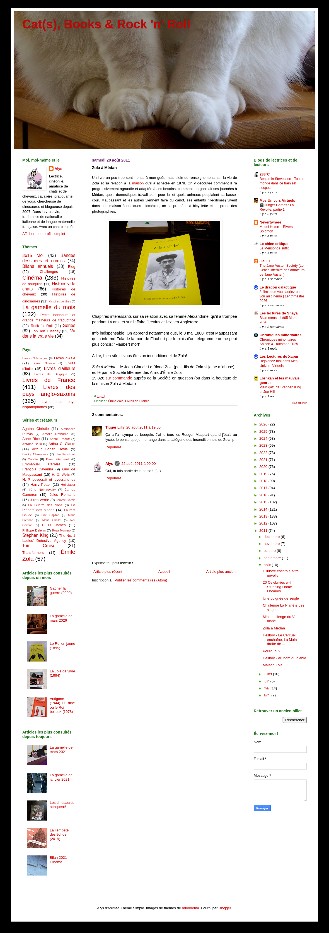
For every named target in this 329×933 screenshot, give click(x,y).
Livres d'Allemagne (34, 358)
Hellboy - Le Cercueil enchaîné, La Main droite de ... (280, 639)
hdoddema (190, 908)
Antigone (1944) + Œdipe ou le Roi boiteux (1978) (62, 705)
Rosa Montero (61, 530)
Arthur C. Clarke (62, 444)
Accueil (164, 571)
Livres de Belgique (50, 374)
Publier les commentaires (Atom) (141, 580)
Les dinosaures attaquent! (62, 804)
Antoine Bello (32, 444)
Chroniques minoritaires (280, 335)
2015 (263, 502)
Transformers (33, 552)
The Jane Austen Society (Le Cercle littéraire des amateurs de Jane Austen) (282, 270)
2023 (263, 445)
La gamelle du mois (48, 307)
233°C (265, 174)
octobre (270, 551)
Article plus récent (107, 571)
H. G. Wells (61, 474)
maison (138, 183)
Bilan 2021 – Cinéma (60, 859)
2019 (263, 474)
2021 (263, 460)
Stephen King (35, 535)
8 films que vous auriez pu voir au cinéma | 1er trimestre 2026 (282, 296)
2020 (263, 467)
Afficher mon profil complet (43, 234)
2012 (263, 523)
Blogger (225, 908)
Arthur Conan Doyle (50, 449)
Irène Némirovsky (42, 489)
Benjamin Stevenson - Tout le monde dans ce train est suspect (282, 183)
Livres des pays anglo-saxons (48, 390)
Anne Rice (31, 439)
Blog (71, 266)
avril (267, 695)
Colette (33, 459)
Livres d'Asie (64, 358)
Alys (109, 463)
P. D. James (54, 525)
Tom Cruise (38, 545)
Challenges (49, 272)
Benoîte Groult (65, 454)
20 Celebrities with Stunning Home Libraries (277, 586)
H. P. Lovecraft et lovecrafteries (48, 479)
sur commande (119, 378)
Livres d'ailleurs (59, 368)
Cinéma (32, 277)
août (268, 565)
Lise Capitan (50, 515)
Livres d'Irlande (44, 363)
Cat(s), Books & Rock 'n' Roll (106, 24)
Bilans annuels (37, 266)
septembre (273, 558)
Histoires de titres (60, 301)
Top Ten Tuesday (46, 331)
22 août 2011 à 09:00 (138, 463)
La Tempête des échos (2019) (59, 834)
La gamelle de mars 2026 (61, 618)
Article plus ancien (221, 571)
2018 (263, 481)
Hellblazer (68, 484)
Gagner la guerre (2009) (61, 590)
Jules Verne (39, 500)
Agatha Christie (35, 429)
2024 (263, 438)
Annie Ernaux (60, 439)
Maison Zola (272, 665)
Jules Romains (62, 494)
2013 (263, 516)
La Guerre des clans (45, 505)
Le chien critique (274, 244)
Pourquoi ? (271, 651)
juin (267, 681)
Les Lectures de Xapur (279, 356)
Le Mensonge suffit (274, 248)
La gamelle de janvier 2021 (61, 777)
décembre (272, 537)
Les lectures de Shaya (279, 313)
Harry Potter (40, 484)
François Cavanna (37, 469)
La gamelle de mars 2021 (61, 749)
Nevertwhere (270, 222)
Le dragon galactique (278, 287)
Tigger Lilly (115, 427)
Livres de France (137, 401)
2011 (263, 530)
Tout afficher (299, 402)
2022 (263, 453)
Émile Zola (115, 401)
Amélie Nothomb (55, 434)
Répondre (113, 447)
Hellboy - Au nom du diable (284, 658)
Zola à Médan (274, 628)
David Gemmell (57, 459)
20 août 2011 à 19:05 (143, 427)
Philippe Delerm (34, 530)
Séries (69, 325)
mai (267, 688)
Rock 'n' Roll (41, 326)
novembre (272, 544)
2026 (263, 424)
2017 (263, 488)
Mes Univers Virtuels (277, 200)
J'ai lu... (266, 261)
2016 (263, 495)
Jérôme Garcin (65, 500)
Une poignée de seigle (281, 598)
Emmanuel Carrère (41, 464)
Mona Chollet (51, 520)
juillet (268, 674)
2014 (263, 509)
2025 (263, 431)
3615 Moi (32, 255)
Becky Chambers (35, 454)
